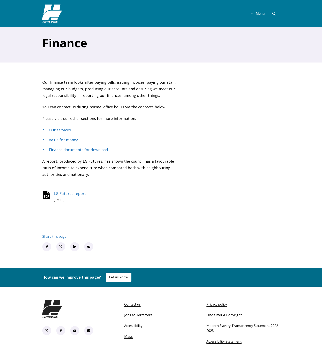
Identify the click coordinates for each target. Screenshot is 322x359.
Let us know (118, 277)
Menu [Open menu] (257, 13)
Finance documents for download (78, 149)
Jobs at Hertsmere (138, 315)
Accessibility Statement (224, 341)
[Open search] (274, 13)
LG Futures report (70, 193)
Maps (128, 336)
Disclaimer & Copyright (224, 315)
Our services (60, 129)
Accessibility (133, 325)
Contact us (132, 304)
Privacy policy (216, 304)
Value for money (63, 139)
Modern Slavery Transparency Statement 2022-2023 (242, 328)
